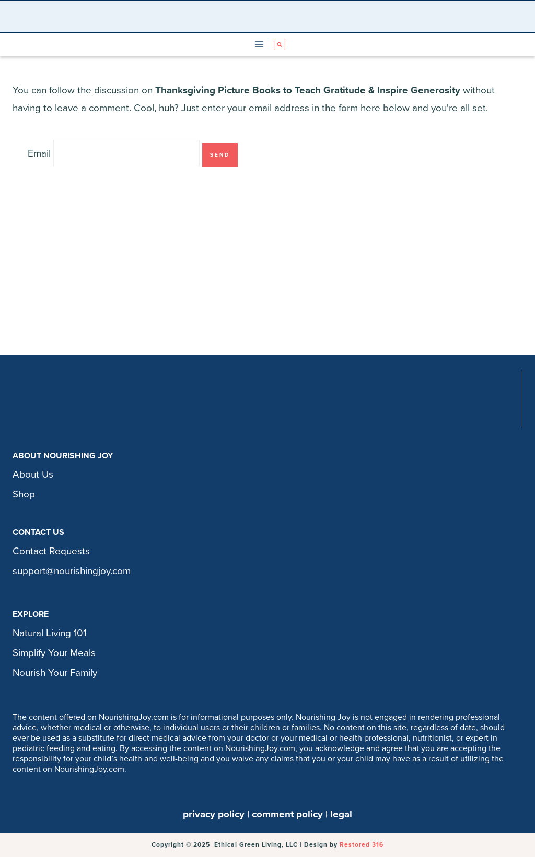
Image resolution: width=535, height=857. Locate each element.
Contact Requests (51, 551)
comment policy (287, 814)
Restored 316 (361, 844)
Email (39, 153)
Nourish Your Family (55, 673)
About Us (33, 474)
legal (341, 814)
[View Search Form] (279, 44)
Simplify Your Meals (54, 653)
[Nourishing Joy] (270, 16)
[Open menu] (259, 45)
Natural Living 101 (49, 633)
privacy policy (214, 814)
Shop (24, 494)
